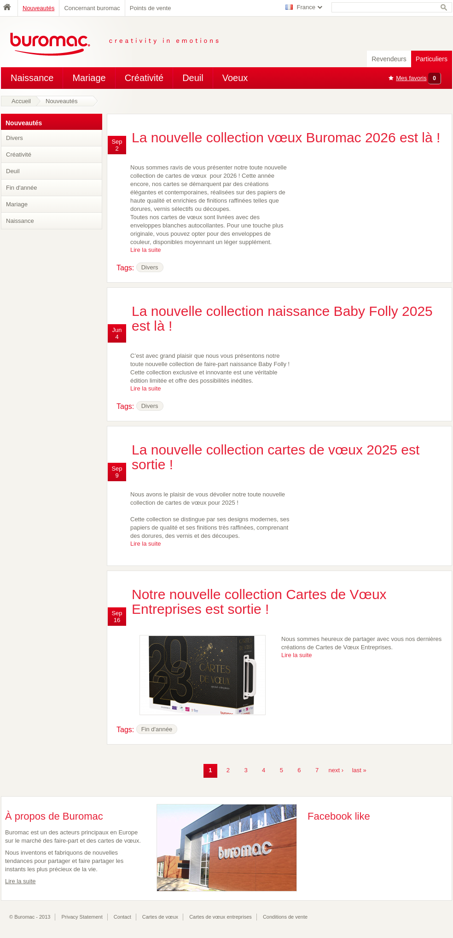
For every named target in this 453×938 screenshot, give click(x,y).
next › (336, 770)
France (306, 7)
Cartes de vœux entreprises (220, 917)
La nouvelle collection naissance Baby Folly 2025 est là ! (282, 318)
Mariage (88, 78)
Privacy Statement (82, 917)
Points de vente (150, 8)
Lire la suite (145, 249)
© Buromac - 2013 (29, 917)
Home (9, 8)
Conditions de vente (285, 917)
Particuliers (431, 59)
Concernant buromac (92, 8)
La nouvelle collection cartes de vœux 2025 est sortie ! (275, 457)
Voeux (235, 78)
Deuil (192, 78)
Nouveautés (38, 8)
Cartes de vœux (160, 917)
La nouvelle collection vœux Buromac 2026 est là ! (286, 137)
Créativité (144, 78)
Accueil (21, 101)
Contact (122, 917)
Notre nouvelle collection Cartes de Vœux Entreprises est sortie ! (259, 602)
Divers (14, 137)
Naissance (32, 78)
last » (359, 770)
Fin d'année (21, 187)
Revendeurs (389, 59)
